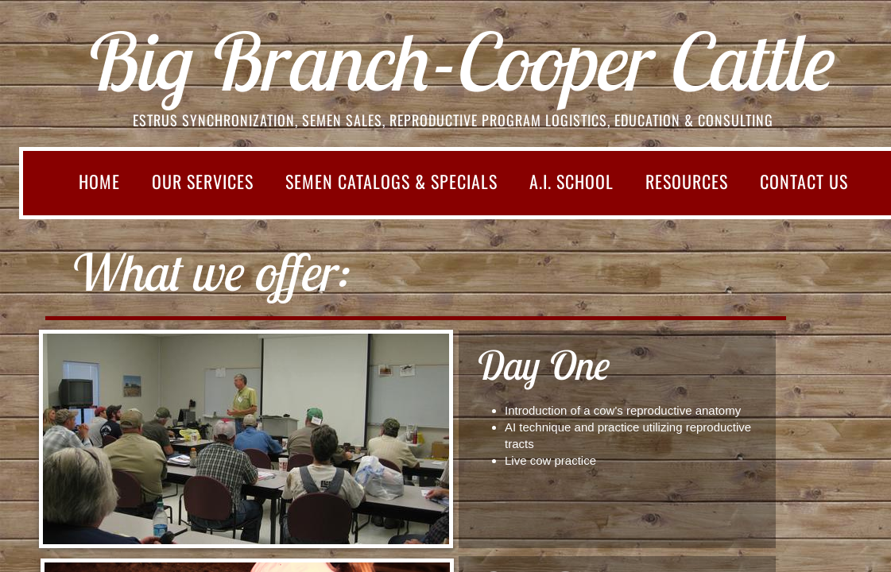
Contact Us (804, 181)
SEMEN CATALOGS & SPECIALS (391, 181)
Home (99, 181)
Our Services (203, 181)
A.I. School (571, 181)
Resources (686, 181)
